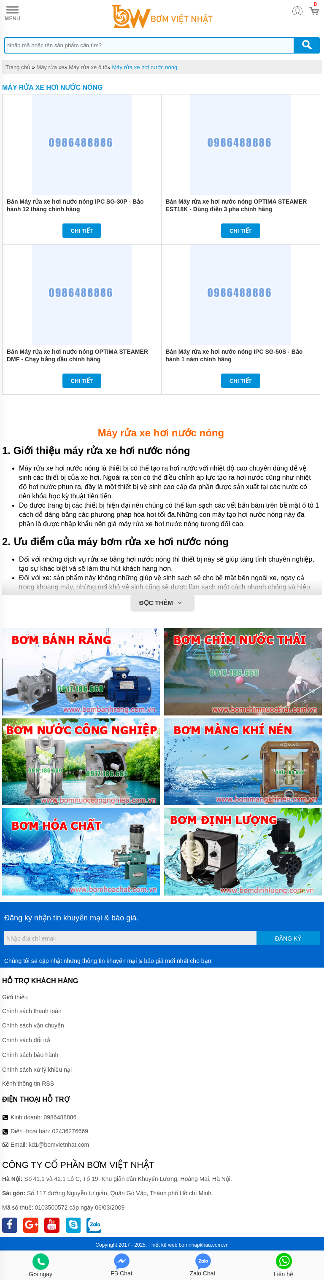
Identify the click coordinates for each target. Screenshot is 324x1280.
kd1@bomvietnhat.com (59, 1144)
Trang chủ (17, 67)
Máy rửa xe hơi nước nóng (144, 67)
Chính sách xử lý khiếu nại (37, 1069)
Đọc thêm (162, 603)
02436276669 (70, 1131)
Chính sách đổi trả (26, 1040)
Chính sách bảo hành (30, 1054)
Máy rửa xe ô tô (88, 67)
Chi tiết (82, 231)
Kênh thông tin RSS (28, 1083)
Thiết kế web (163, 1245)
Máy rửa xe (50, 67)
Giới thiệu (15, 997)
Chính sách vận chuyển (33, 1025)
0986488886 (60, 1117)
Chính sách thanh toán (32, 1011)
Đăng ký (288, 938)
